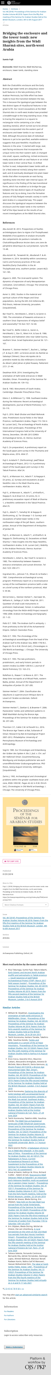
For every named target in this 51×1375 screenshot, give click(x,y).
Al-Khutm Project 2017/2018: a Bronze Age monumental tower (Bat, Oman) (28, 1067)
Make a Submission (14, 1347)
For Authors (9, 1315)
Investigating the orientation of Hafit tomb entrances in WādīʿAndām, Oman (26, 1016)
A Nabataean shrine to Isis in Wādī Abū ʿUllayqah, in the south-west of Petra (28, 1151)
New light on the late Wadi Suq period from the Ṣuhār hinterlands (26, 1203)
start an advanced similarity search (31, 1294)
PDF (11, 861)
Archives (14, 9)
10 (18, 1288)
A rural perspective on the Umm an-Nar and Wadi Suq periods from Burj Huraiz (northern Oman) (27, 1233)
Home (5, 9)
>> (23, 1288)
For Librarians (9, 1319)
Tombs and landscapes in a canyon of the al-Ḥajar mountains (25, 1043)
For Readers (9, 1311)
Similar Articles (11, 1007)
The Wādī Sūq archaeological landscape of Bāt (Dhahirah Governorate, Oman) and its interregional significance (27, 1124)
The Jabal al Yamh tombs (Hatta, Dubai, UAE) (28, 1265)
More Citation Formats (14, 905)
